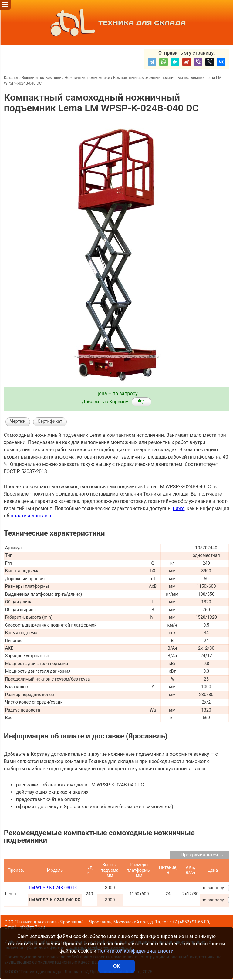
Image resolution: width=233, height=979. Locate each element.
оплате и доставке (32, 516)
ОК (116, 966)
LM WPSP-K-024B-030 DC (54, 887)
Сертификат (50, 421)
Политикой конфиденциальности (135, 951)
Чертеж (17, 421)
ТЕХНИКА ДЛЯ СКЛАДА (116, 22)
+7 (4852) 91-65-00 (190, 922)
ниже (178, 508)
